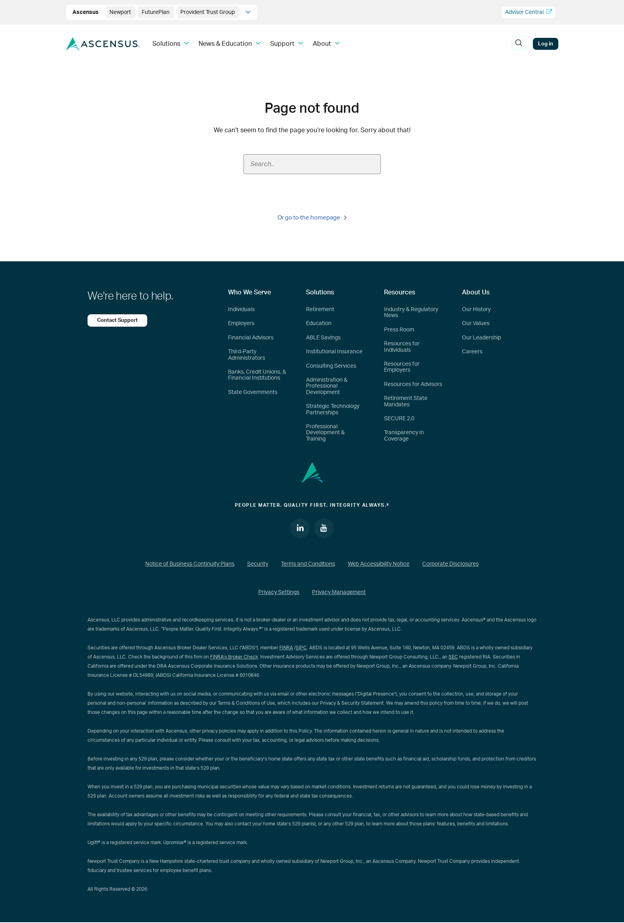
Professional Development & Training (325, 433)
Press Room (399, 330)
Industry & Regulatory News (411, 312)
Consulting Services (331, 366)
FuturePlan (156, 12)
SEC (453, 657)
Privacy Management (339, 593)
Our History (476, 309)
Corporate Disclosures (450, 564)
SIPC (301, 647)
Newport (120, 12)
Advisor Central (528, 12)
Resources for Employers (401, 367)
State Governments (252, 392)
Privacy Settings (278, 593)
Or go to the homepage (312, 218)
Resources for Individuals (401, 347)
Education (319, 323)
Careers (472, 352)
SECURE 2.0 (399, 418)
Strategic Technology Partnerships (332, 409)
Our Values (475, 323)
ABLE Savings (323, 338)
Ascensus (86, 12)
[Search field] (312, 164)
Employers (241, 323)
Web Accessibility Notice (379, 564)
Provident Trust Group (208, 12)
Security (257, 564)
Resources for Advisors (413, 384)
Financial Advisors (250, 338)
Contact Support (117, 320)
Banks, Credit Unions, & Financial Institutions (257, 375)
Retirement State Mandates (405, 401)
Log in (545, 43)
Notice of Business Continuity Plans (189, 564)
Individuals (241, 309)
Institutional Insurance (334, 352)
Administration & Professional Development (326, 386)
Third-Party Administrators (246, 355)
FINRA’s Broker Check (234, 657)
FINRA (286, 647)
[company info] (248, 12)
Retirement (320, 309)
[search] (519, 44)
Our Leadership (481, 338)
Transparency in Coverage (404, 435)
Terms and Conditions (308, 564)
